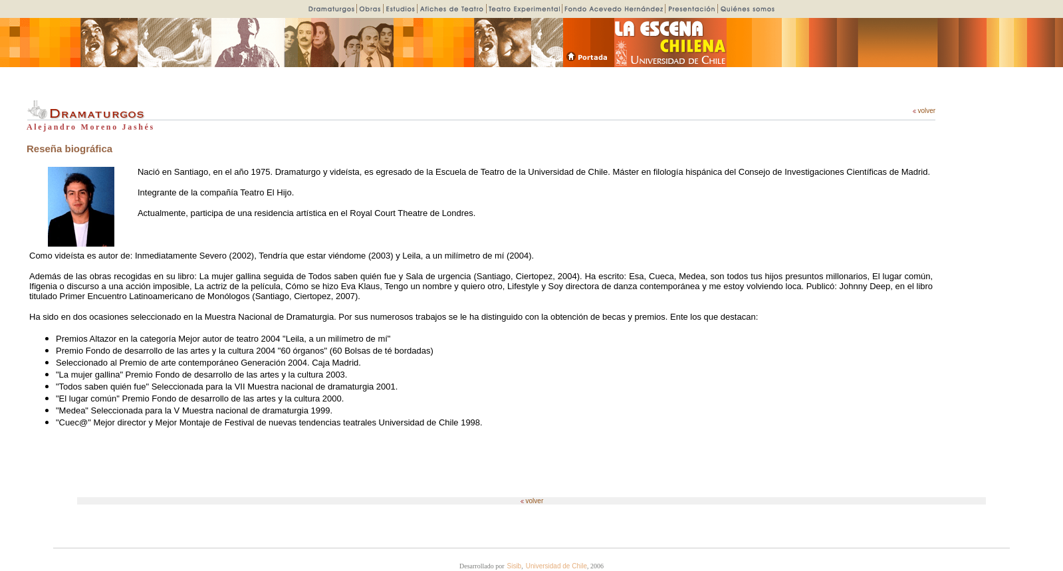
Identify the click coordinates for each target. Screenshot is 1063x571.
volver (923, 110)
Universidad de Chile (556, 566)
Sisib (514, 566)
